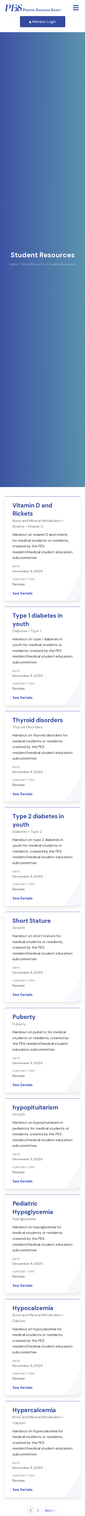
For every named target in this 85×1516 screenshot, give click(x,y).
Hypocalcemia (32, 1240)
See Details (22, 525)
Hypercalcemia (34, 1342)
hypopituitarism (35, 1040)
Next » (50, 1442)
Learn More (21, 1509)
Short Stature (31, 853)
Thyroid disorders (37, 652)
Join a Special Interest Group (40, 1501)
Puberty (24, 949)
